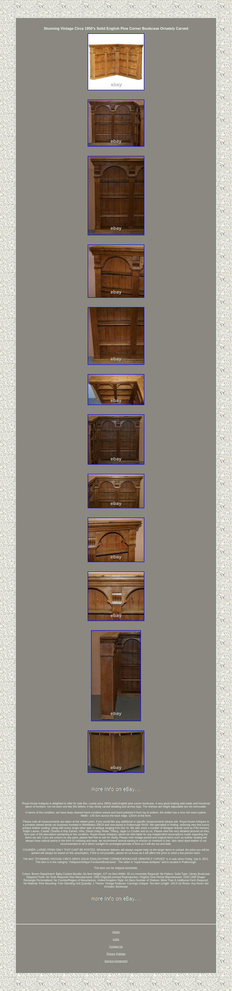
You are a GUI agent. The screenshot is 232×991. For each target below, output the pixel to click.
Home (116, 932)
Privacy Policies (116, 954)
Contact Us (116, 946)
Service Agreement (115, 961)
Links (116, 939)
